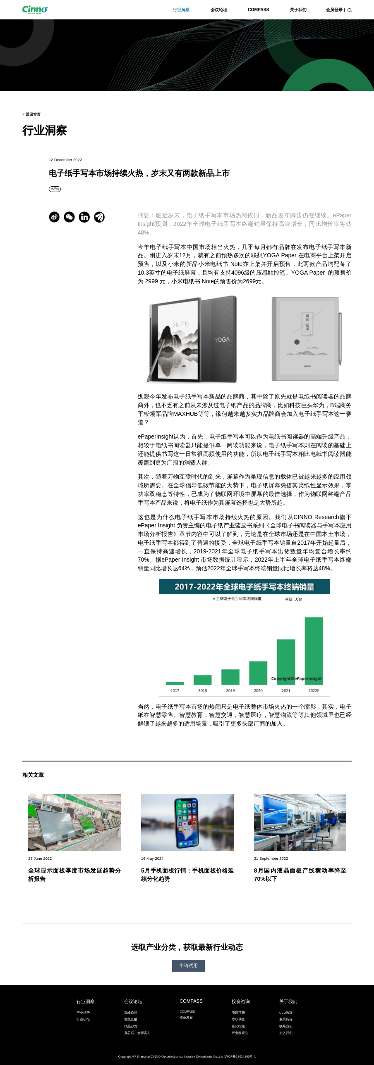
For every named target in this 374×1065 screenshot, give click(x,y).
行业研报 (83, 1019)
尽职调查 (238, 1019)
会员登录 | (335, 9)
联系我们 (285, 1026)
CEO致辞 (285, 1013)
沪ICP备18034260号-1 (240, 1056)
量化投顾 (238, 1026)
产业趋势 (83, 1013)
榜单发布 (186, 1018)
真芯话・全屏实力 (137, 1033)
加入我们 (285, 1033)
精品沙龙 (130, 1026)
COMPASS (258, 9)
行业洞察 (181, 9)
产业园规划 (240, 1033)
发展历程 (285, 1019)
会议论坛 (219, 9)
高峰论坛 (130, 1013)
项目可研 (238, 1013)
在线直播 (130, 1019)
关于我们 (298, 9)
